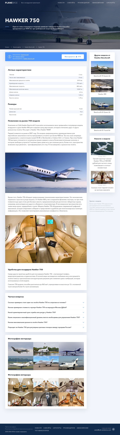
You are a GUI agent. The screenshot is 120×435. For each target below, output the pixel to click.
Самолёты (71, 3)
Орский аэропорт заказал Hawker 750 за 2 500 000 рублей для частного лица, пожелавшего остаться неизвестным (102, 155)
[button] (73, 56)
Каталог (7, 47)
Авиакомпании (98, 3)
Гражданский (25, 54)
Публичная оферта (10, 427)
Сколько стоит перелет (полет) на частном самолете (102, 181)
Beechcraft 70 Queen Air (102, 69)
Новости (61, 3)
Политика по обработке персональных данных (19, 429)
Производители (83, 3)
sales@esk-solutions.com (102, 430)
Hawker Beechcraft (29, 47)
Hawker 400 (102, 87)
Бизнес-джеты (17, 47)
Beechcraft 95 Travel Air (102, 123)
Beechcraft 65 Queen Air (102, 105)
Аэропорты (110, 3)
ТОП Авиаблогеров (42, 430)
